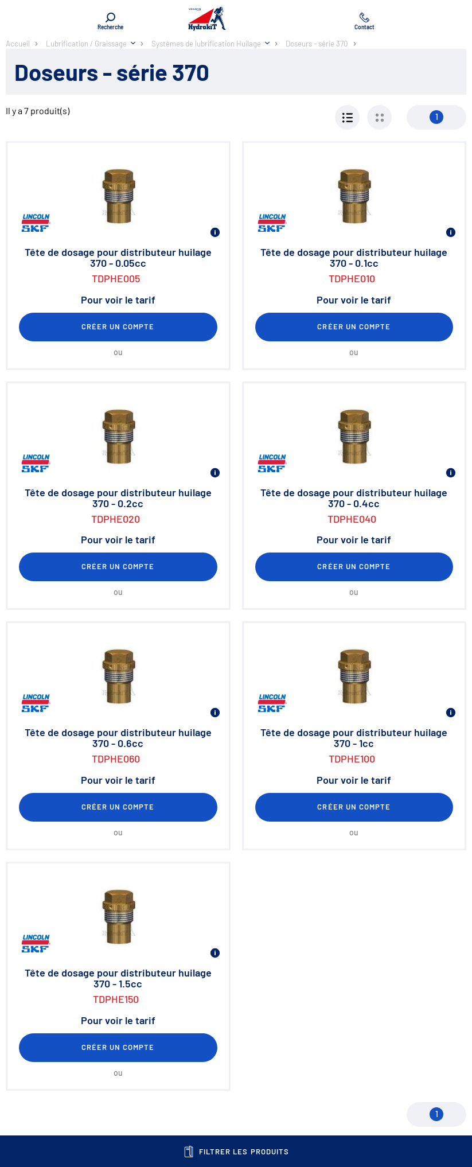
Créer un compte (118, 326)
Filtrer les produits (236, 1151)
